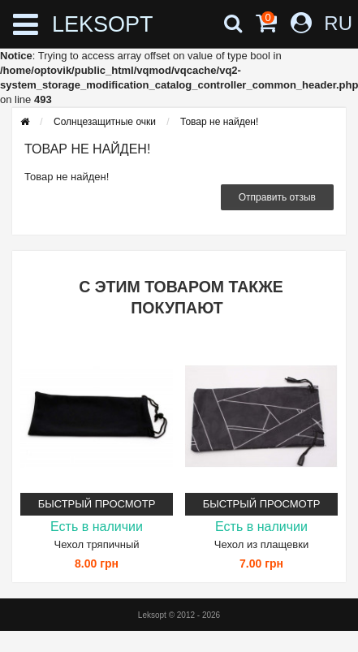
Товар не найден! (219, 121)
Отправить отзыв (277, 197)
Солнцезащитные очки (105, 121)
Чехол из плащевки (261, 544)
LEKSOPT (84, 24)
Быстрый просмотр (97, 504)
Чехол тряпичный (96, 544)
